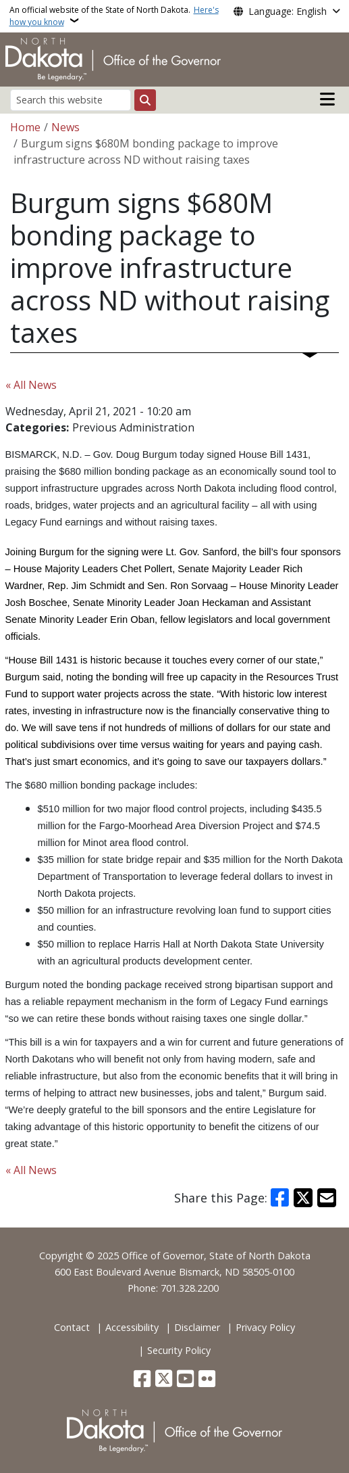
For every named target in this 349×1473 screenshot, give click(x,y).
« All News (31, 384)
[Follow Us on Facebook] (142, 1380)
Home (25, 127)
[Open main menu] (327, 99)
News (65, 127)
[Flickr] (206, 1380)
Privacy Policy (265, 1327)
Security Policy (179, 1350)
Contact (72, 1327)
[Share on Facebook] (280, 1197)
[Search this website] (70, 99)
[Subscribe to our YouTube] (185, 1380)
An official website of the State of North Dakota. (114, 16)
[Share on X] (303, 1197)
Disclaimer (197, 1327)
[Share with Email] (327, 1197)
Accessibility (132, 1327)
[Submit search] (145, 100)
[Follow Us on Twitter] (163, 1380)
